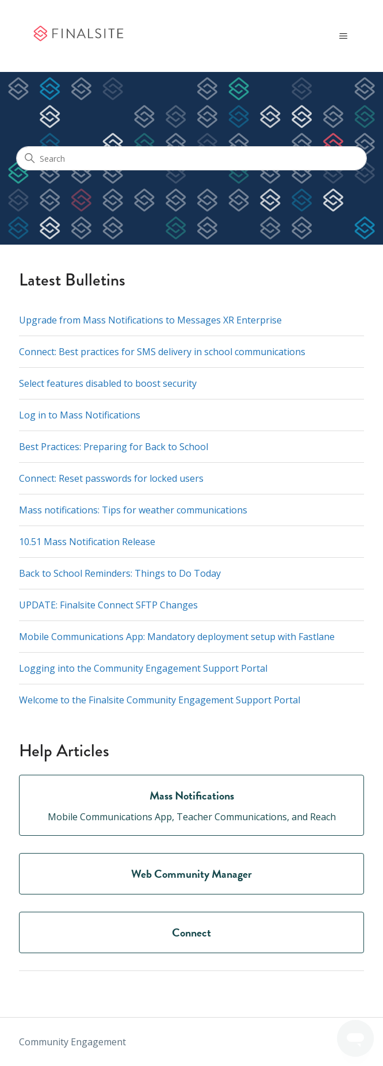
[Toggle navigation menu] (343, 36)
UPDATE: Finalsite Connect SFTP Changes (108, 605)
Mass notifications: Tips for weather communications (133, 510)
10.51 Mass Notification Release (87, 541)
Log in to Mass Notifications (79, 415)
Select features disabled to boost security (108, 383)
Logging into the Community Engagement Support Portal (143, 668)
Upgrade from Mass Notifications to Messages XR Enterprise (150, 320)
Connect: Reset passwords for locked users (111, 478)
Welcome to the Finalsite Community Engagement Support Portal (159, 700)
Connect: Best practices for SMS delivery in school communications (162, 351)
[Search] (191, 158)
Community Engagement (72, 1041)
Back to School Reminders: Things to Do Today (120, 573)
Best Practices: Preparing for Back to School (113, 446)
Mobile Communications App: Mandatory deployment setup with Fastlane (177, 636)
